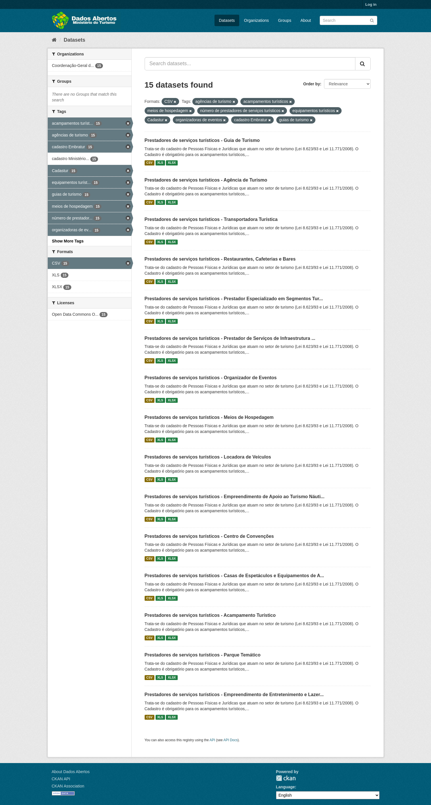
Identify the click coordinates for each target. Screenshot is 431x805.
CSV (149, 163)
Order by (311, 84)
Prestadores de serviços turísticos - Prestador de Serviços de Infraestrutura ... (230, 338)
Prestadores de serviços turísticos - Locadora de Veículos (208, 457)
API (212, 740)
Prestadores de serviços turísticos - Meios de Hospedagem (209, 417)
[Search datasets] (348, 20)
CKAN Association (68, 786)
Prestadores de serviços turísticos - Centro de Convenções (209, 536)
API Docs (230, 740)
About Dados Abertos (71, 771)
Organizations (256, 20)
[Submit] (371, 20)
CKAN (286, 778)
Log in (371, 4)
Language (285, 787)
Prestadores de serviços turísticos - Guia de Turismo (202, 140)
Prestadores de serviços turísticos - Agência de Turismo (206, 180)
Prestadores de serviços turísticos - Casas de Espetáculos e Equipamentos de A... (234, 575)
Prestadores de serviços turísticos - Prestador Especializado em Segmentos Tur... (234, 298)
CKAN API (61, 779)
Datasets (227, 20)
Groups (284, 20)
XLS (160, 163)
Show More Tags (68, 241)
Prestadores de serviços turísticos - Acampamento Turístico (210, 615)
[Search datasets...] (250, 63)
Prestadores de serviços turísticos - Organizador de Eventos (211, 377)
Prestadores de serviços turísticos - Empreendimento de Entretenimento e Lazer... (234, 694)
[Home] (54, 40)
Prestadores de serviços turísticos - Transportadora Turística (211, 219)
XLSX (172, 163)
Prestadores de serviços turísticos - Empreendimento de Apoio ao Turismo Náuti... (235, 496)
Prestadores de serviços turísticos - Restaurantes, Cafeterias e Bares (220, 259)
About (305, 20)
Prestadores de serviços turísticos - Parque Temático (202, 654)
